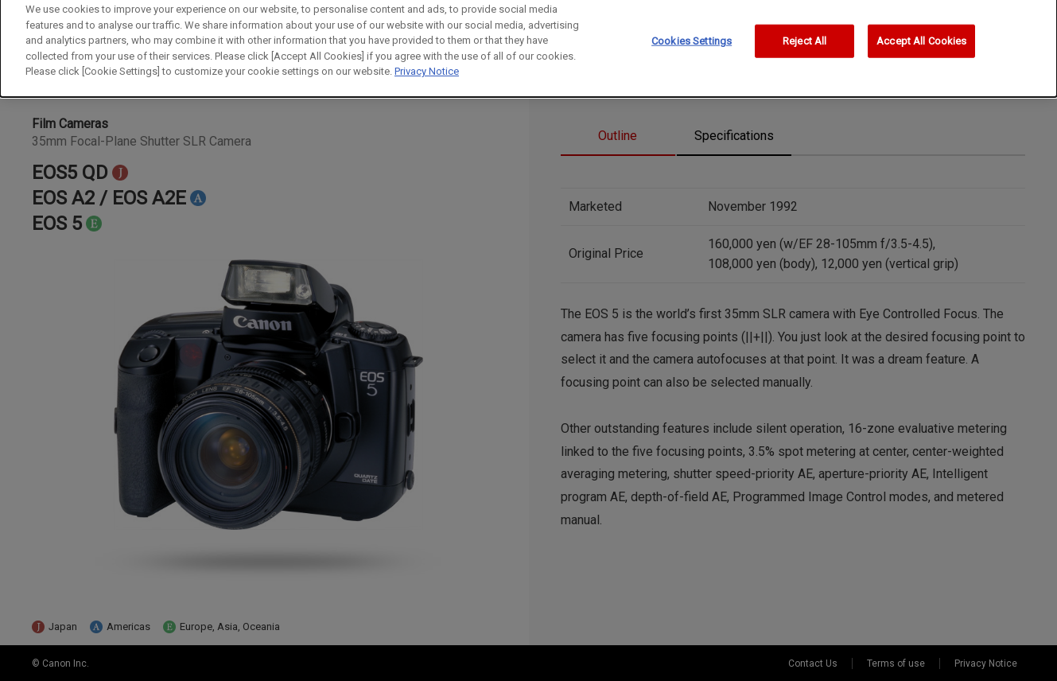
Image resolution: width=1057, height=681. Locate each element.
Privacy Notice (426, 66)
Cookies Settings (691, 36)
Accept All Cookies (921, 36)
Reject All (804, 36)
